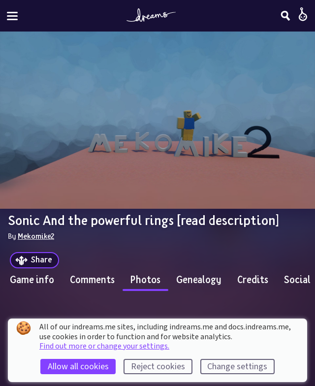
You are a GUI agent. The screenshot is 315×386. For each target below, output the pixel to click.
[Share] (34, 260)
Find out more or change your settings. (104, 346)
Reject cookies (158, 366)
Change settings (237, 366)
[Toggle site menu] (12, 16)
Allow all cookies (78, 366)
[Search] (285, 15)
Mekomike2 (36, 236)
